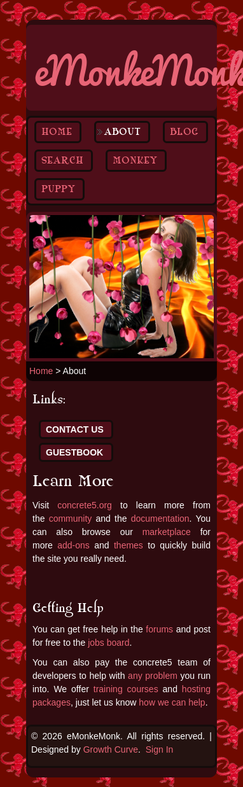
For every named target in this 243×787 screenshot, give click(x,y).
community (70, 518)
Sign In (160, 749)
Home (56, 132)
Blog (184, 132)
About (122, 132)
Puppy (58, 189)
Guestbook (74, 452)
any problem (152, 676)
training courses (126, 689)
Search (62, 160)
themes (128, 545)
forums (159, 629)
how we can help (172, 702)
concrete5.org (84, 505)
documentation (160, 518)
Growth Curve (110, 749)
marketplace (166, 532)
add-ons (73, 545)
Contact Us (75, 429)
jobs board (108, 642)
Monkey (135, 160)
